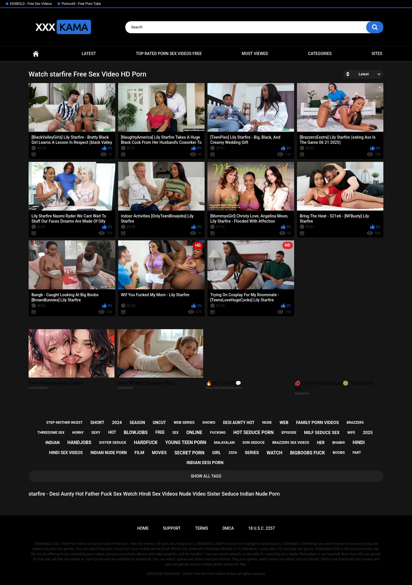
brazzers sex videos (290, 443)
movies (159, 452)
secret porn (189, 453)
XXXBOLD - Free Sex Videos (31, 4)
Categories (320, 53)
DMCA (228, 528)
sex (175, 433)
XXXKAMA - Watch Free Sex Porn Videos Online (200, 574)
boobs (339, 452)
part (356, 453)
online (194, 432)
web (284, 422)
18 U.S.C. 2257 (261, 528)
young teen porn (185, 442)
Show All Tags (206, 476)
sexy (95, 432)
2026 (233, 452)
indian (52, 442)
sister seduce (112, 442)
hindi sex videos (66, 452)
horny (78, 433)
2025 (368, 432)
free (160, 432)
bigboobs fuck (307, 453)
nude (267, 422)
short (97, 422)
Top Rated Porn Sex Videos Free (169, 53)
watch (274, 453)
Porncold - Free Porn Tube (81, 4)
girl (216, 452)
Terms (201, 528)
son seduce (253, 442)
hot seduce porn (253, 432)
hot (112, 432)
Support (172, 528)
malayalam (224, 443)
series (252, 452)
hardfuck (146, 442)
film (139, 452)
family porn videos (317, 422)
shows (208, 422)
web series (184, 422)
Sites (377, 53)
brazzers (355, 423)
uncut (159, 422)
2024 (117, 422)
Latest (89, 53)
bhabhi (338, 443)
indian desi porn (205, 462)
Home (36, 53)
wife (351, 433)
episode (289, 432)
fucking (217, 432)
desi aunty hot (238, 422)
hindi (358, 442)
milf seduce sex (322, 432)
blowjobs (136, 432)
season (137, 422)
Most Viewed (255, 53)
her (321, 442)
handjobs (79, 442)
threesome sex (50, 433)
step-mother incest (64, 423)
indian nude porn (108, 452)
